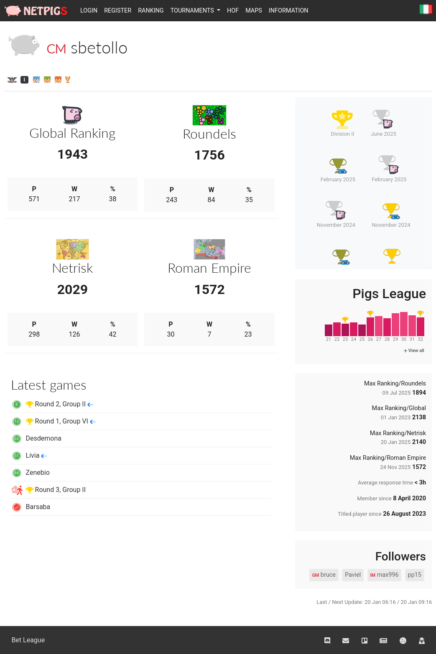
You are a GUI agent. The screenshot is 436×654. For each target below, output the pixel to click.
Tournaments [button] (193, 10)
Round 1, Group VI (53, 421)
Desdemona (36, 438)
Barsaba (31, 507)
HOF (233, 10)
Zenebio (30, 473)
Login (88, 10)
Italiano (426, 9)
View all (414, 350)
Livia (29, 455)
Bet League (28, 640)
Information (289, 10)
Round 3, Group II (48, 490)
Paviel (353, 574)
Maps (253, 10)
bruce (323, 575)
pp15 (414, 574)
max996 (384, 575)
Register (117, 10)
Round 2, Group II (52, 404)
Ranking (151, 10)
